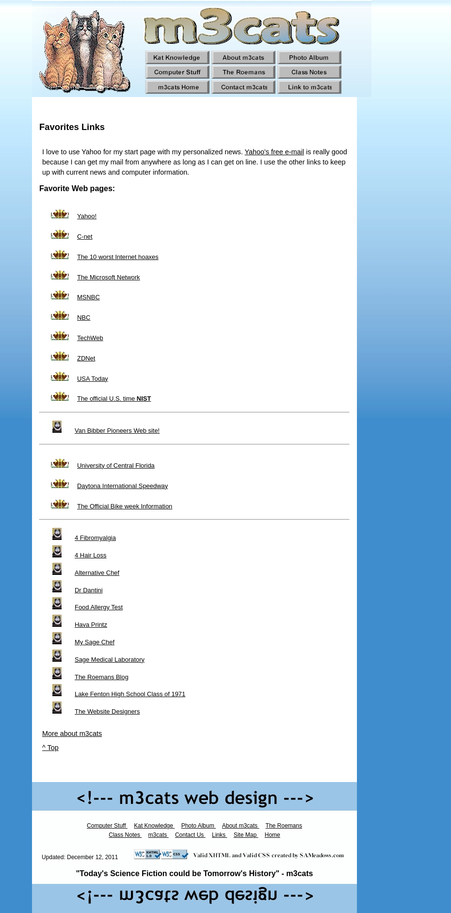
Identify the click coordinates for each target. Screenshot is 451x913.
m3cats (158, 834)
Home (272, 834)
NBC (83, 317)
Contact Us (190, 834)
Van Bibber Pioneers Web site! (117, 430)
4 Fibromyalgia (95, 537)
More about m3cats (72, 733)
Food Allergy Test (99, 607)
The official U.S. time (114, 398)
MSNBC (88, 297)
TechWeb (90, 338)
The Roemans (284, 825)
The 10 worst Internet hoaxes (118, 257)
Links (219, 834)
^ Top (50, 747)
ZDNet (86, 358)
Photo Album (198, 825)
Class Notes (125, 834)
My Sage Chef (94, 642)
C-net (85, 236)
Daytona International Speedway (122, 485)
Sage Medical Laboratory (110, 659)
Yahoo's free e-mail (274, 152)
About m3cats (240, 825)
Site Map (246, 834)
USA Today (92, 378)
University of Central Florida (116, 465)
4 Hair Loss (91, 555)
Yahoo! (87, 216)
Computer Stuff (107, 825)
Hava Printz (91, 624)
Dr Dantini (89, 590)
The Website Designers (107, 711)
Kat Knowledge (154, 825)
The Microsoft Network (108, 277)
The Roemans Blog (102, 677)
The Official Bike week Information (124, 506)
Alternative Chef (97, 572)
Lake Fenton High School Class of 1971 (130, 694)
